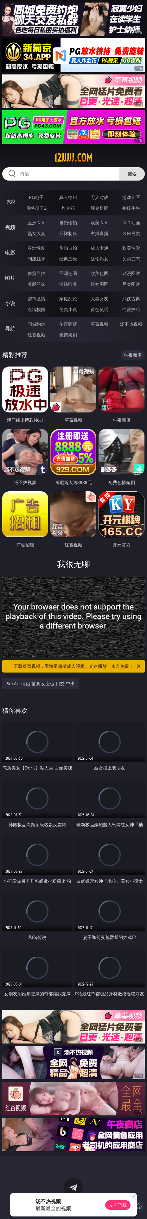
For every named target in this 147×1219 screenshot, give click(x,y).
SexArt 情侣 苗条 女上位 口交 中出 (41, 683)
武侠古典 (131, 299)
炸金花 (68, 208)
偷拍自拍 (68, 248)
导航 (10, 328)
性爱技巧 (131, 309)
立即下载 (118, 1205)
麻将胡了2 (36, 208)
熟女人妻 (36, 233)
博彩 (10, 201)
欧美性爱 (131, 248)
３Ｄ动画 (131, 223)
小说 (10, 303)
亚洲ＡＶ (36, 223)
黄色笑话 (99, 309)
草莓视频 (99, 324)
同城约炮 (36, 324)
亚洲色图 (68, 273)
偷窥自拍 (36, 273)
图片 (10, 277)
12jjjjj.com (73, 157)
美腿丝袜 (36, 284)
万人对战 (99, 197)
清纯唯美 (68, 284)
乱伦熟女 (99, 259)
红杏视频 (36, 335)
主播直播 (99, 233)
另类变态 (131, 259)
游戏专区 (131, 197)
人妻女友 (99, 299)
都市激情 (36, 299)
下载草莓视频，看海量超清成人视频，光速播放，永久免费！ (78, 666)
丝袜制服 (68, 233)
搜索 (132, 174)
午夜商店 (68, 324)
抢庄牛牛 (131, 208)
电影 (10, 252)
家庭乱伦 (68, 299)
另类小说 (68, 309)
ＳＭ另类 (131, 233)
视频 (10, 227)
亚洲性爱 (36, 248)
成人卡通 (99, 248)
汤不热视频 (131, 324)
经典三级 (68, 259)
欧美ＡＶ (99, 223)
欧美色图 (99, 273)
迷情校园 (36, 309)
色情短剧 (68, 335)
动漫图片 (131, 273)
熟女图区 (99, 284)
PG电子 (36, 197)
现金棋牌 (99, 208)
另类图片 (131, 284)
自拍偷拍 (68, 223)
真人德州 (68, 197)
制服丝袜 (36, 259)
